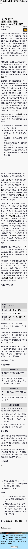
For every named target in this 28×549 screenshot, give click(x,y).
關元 (19, 310)
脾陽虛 (14, 235)
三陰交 (20, 313)
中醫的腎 (19, 114)
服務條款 (9, 543)
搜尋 (15, 22)
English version (6, 528)
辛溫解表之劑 (8, 278)
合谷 (9, 317)
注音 (9, 22)
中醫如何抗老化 (6, 24)
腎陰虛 (9, 180)
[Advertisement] (14, 169)
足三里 (15, 317)
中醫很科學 (8, 19)
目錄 (3, 22)
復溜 (14, 313)
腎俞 (14, 310)
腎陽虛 (21, 195)
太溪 (9, 310)
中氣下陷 (11, 216)
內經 (14, 91)
